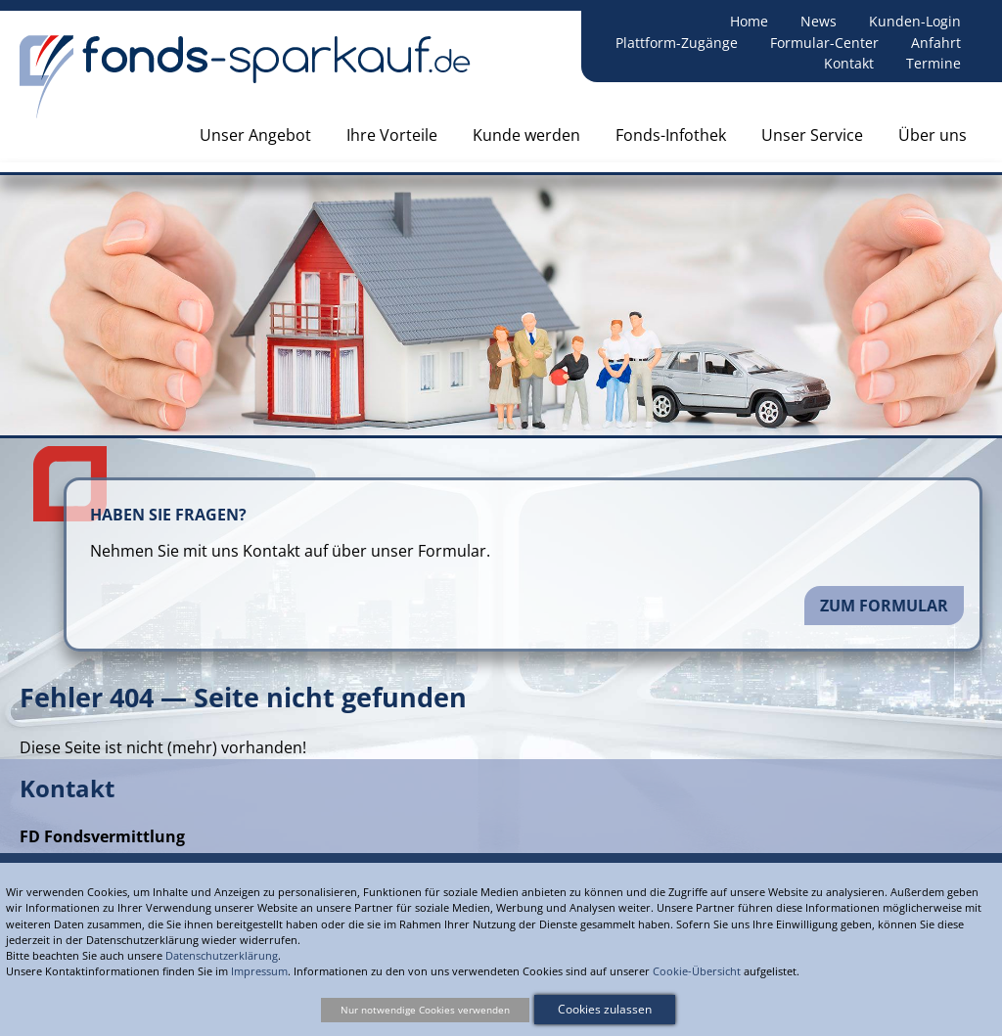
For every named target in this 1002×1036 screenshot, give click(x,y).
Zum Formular (884, 605)
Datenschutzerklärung (221, 955)
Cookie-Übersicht (697, 971)
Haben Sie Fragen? (168, 514)
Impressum (259, 971)
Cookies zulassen (605, 1009)
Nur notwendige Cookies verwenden (425, 1009)
